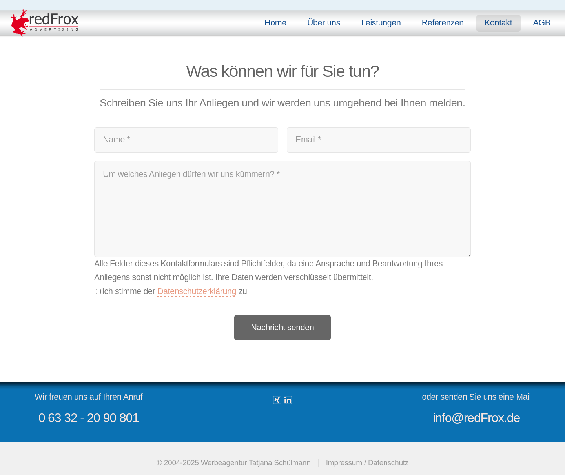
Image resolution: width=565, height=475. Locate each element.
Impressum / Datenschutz (367, 463)
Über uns (323, 22)
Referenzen (443, 22)
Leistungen (381, 22)
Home (275, 22)
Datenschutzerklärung (196, 291)
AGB (541, 22)
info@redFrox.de (476, 418)
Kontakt (498, 22)
